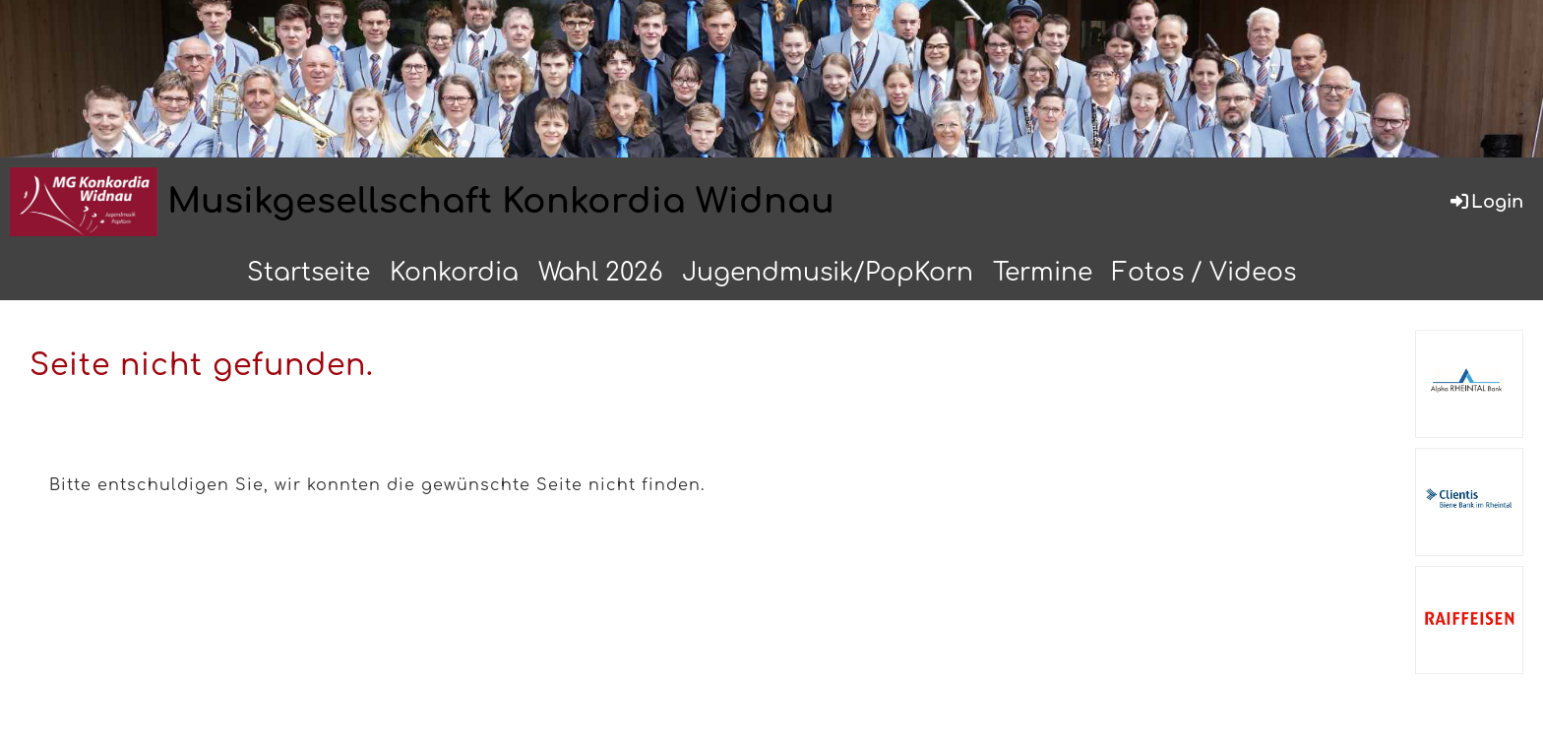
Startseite (308, 272)
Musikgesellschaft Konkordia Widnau (500, 201)
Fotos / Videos (1204, 272)
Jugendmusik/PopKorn (827, 272)
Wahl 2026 (600, 272)
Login (1485, 202)
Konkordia (454, 272)
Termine (1042, 272)
